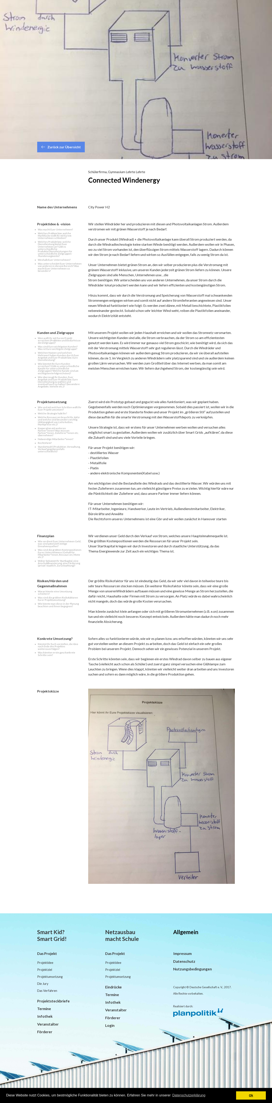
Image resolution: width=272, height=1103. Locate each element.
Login (110, 1025)
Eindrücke (113, 987)
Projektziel (44, 969)
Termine (44, 1008)
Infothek (44, 1016)
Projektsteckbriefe (53, 1001)
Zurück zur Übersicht (61, 147)
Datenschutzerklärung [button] (188, 1095)
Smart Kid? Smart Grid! (52, 935)
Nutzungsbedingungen (192, 969)
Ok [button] (251, 1095)
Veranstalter (48, 1024)
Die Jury (42, 983)
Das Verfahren (47, 990)
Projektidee (45, 962)
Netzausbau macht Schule (122, 935)
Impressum (182, 953)
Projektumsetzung (50, 976)
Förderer (44, 1032)
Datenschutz (184, 961)
